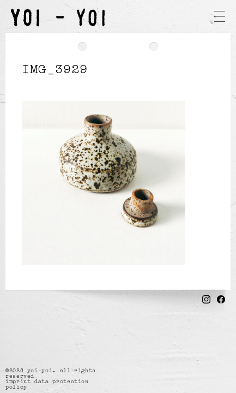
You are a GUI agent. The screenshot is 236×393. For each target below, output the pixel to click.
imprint (18, 381)
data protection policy (47, 384)
